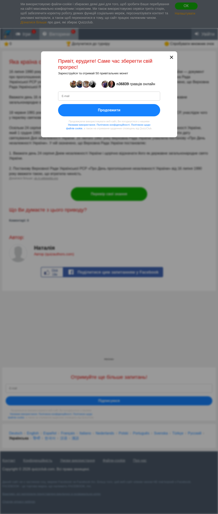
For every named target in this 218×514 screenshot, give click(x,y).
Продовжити (109, 110)
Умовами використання (81, 124)
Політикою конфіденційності (113, 124)
